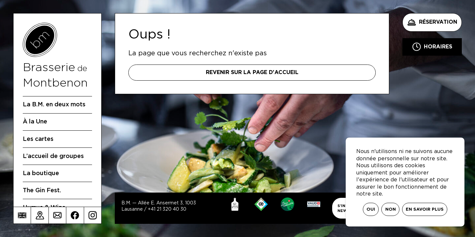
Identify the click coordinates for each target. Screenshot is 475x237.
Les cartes (38, 139)
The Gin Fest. (42, 191)
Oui (370, 209)
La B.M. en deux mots (54, 105)
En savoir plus (425, 209)
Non (390, 209)
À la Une (35, 122)
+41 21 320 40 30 (167, 209)
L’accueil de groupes (53, 156)
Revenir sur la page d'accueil (252, 72)
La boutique (41, 173)
